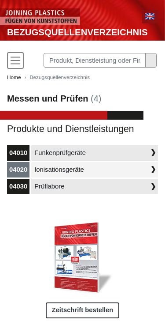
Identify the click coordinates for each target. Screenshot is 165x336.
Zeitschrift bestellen (83, 309)
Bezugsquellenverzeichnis (77, 32)
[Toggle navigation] (15, 60)
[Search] (95, 60)
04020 (18, 169)
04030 (18, 186)
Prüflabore (49, 186)
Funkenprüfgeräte (60, 152)
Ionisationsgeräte (59, 169)
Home (14, 77)
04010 (18, 152)
